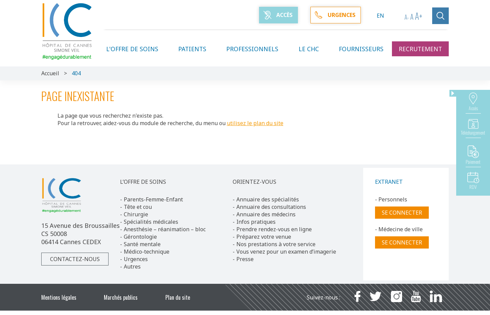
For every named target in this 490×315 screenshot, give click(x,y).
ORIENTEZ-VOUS (254, 181)
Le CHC (313, 49)
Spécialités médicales (151, 221)
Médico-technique (146, 251)
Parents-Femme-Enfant (153, 199)
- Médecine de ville (399, 229)
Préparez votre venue (263, 236)
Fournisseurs (361, 49)
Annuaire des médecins (266, 214)
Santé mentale (142, 244)
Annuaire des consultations (271, 207)
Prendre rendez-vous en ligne (274, 229)
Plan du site (177, 297)
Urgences (136, 259)
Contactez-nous (75, 259)
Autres (132, 266)
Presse (245, 259)
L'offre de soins (136, 49)
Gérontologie (140, 236)
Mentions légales (58, 297)
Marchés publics (121, 297)
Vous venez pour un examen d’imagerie (286, 251)
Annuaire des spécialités (267, 199)
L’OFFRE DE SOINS (143, 181)
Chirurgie (136, 214)
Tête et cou (138, 207)
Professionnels (256, 49)
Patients (196, 49)
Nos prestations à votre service (276, 244)
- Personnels (391, 199)
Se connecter (402, 212)
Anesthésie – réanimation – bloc (165, 229)
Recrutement (420, 49)
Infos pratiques (256, 221)
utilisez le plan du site (255, 123)
